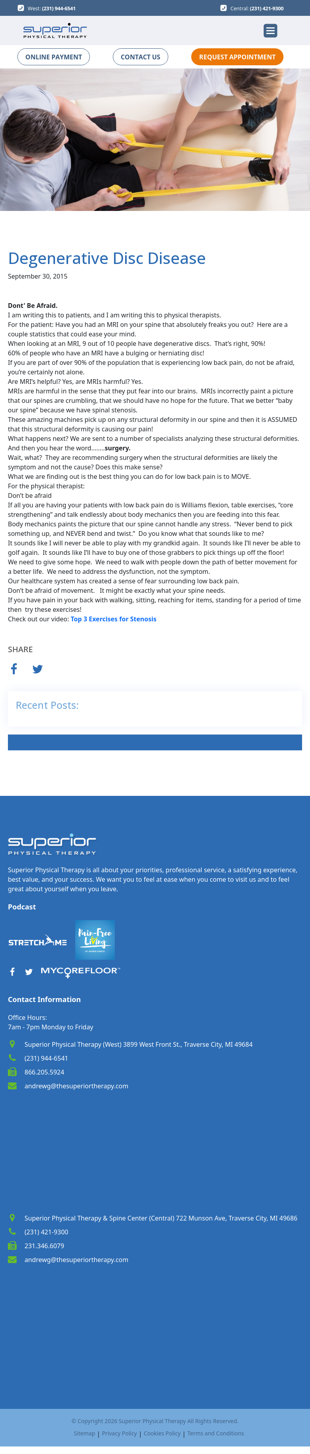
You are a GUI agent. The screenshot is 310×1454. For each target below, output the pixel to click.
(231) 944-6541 (59, 8)
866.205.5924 (44, 1072)
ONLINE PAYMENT (53, 57)
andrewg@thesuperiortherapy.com (76, 1086)
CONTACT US (140, 57)
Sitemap (84, 1433)
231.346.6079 (44, 1245)
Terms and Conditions (215, 1433)
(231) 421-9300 (266, 8)
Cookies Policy (162, 1433)
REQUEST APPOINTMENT (237, 57)
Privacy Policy (119, 1433)
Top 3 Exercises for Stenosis (114, 619)
